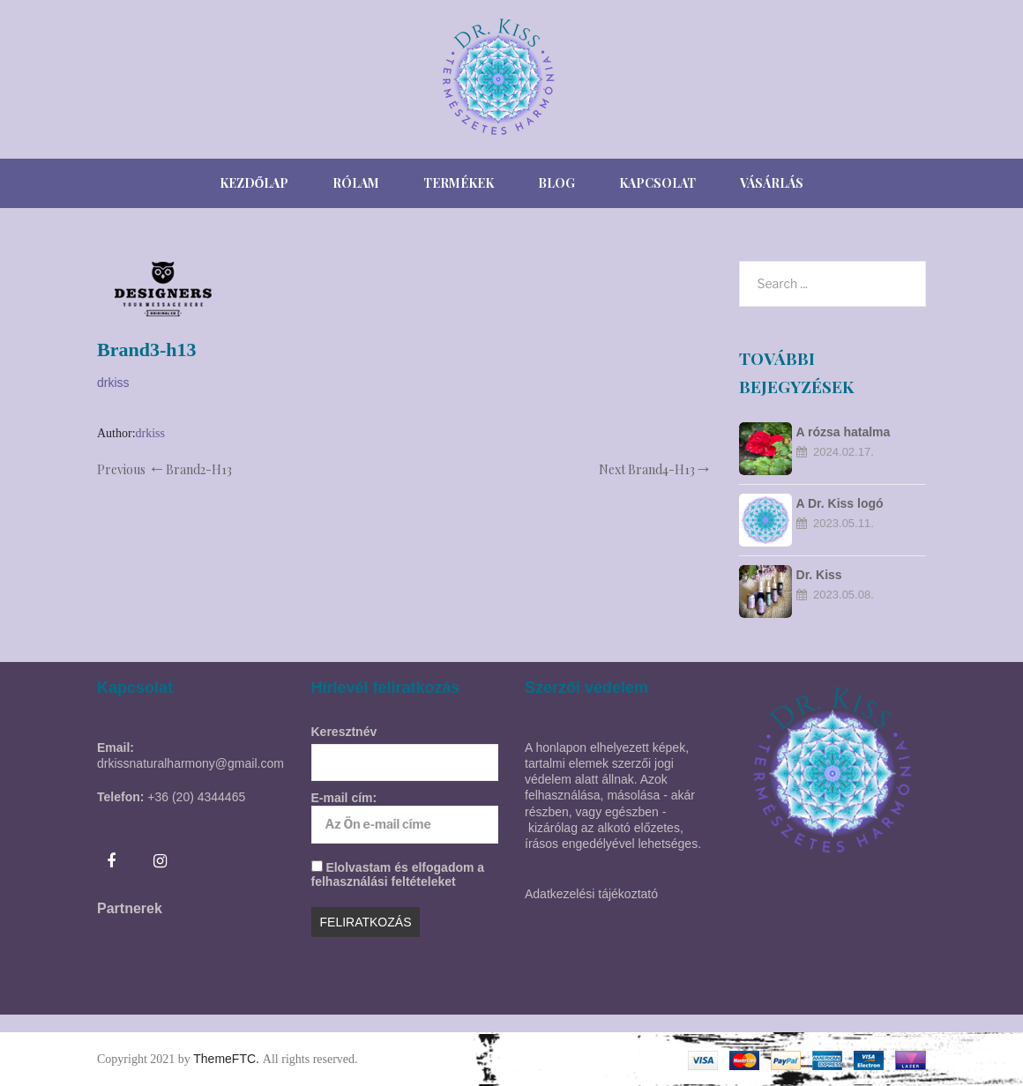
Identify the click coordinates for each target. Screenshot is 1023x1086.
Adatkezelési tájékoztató (591, 894)
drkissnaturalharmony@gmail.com (190, 763)
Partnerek (129, 908)
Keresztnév (344, 732)
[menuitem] (254, 183)
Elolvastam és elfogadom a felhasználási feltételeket (398, 874)
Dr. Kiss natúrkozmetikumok (854, 576)
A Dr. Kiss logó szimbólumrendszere (857, 504)
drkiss (113, 383)
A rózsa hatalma (843, 432)
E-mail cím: (405, 817)
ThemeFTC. (228, 1059)
